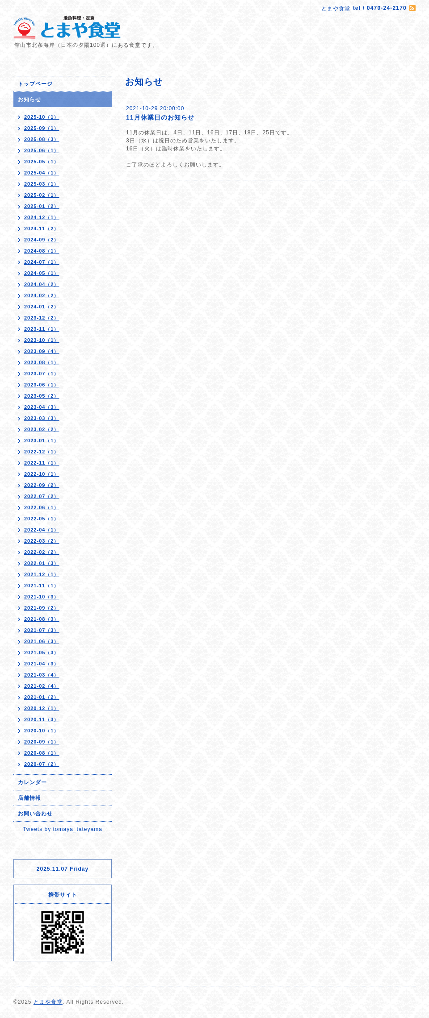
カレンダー (32, 782)
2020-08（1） (41, 753)
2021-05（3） (41, 652)
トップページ (35, 84)
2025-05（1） (41, 161)
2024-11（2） (41, 228)
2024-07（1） (41, 262)
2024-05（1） (41, 273)
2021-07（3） (41, 630)
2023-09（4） (41, 351)
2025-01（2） (41, 206)
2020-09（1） (41, 741)
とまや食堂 (48, 1002)
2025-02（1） (41, 195)
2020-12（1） (41, 708)
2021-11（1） (41, 585)
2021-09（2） (41, 608)
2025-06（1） (41, 150)
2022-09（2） (41, 485)
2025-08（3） (41, 139)
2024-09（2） (41, 239)
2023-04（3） (41, 407)
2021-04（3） (41, 663)
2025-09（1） (41, 128)
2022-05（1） (41, 518)
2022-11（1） (41, 462)
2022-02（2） (41, 552)
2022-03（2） (41, 541)
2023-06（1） (41, 384)
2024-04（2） (41, 284)
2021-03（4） (41, 674)
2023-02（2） (41, 429)
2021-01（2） (41, 697)
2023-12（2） (41, 317)
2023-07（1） (41, 373)
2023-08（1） (41, 362)
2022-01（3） (41, 563)
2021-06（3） (41, 641)
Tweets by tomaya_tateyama (62, 829)
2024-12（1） (41, 217)
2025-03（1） (41, 184)
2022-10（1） (41, 474)
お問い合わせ (35, 813)
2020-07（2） (41, 764)
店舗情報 (29, 798)
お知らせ (29, 99)
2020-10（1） (41, 730)
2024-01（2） (41, 306)
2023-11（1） (41, 329)
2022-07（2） (41, 496)
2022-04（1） (41, 529)
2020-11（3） (41, 719)
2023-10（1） (41, 340)
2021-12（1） (41, 574)
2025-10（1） (41, 117)
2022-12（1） (41, 451)
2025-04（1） (41, 172)
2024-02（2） (41, 295)
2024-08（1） (41, 250)
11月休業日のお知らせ (160, 117)
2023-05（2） (41, 396)
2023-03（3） (41, 418)
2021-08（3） (41, 619)
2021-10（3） (41, 596)
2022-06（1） (41, 507)
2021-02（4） (41, 686)
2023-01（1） (41, 440)
